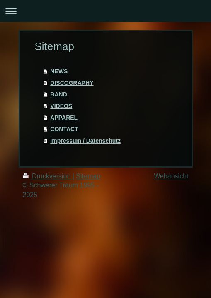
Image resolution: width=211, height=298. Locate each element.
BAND (58, 94)
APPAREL (64, 117)
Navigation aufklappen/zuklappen (105, 11)
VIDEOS (61, 106)
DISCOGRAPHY (71, 82)
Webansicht (171, 176)
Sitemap (88, 176)
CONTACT (64, 129)
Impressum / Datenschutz (85, 140)
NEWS (59, 71)
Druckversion (48, 176)
